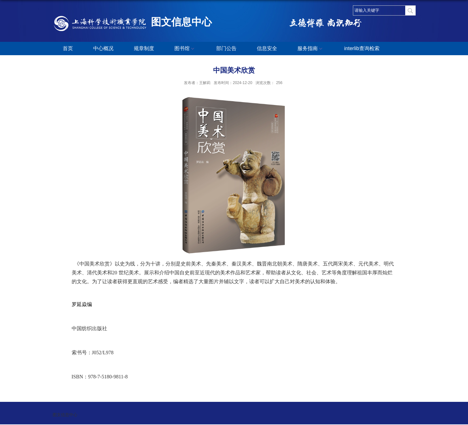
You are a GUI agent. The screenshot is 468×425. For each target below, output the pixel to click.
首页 (68, 48)
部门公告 (226, 48)
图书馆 (185, 49)
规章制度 (144, 48)
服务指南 (310, 49)
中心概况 (103, 48)
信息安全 (267, 48)
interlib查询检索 (362, 48)
